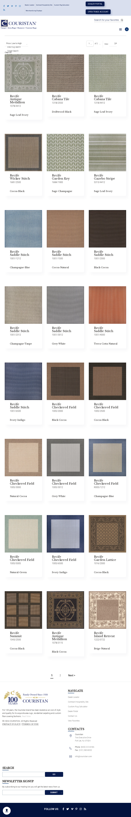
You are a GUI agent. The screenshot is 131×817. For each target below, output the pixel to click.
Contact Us (72, 716)
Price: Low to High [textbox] (14, 43)
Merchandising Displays (34, 10)
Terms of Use (30, 724)
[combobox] (16, 43)
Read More (26, 716)
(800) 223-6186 (87, 747)
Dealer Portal (95, 4)
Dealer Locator (29, 5)
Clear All (8, 52)
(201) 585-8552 (85, 750)
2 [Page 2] (60, 675)
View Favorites (74, 721)
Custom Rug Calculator (61, 5)
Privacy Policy (11, 724)
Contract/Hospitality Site (44, 5)
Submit (54, 792)
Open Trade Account (98, 12)
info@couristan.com (83, 756)
